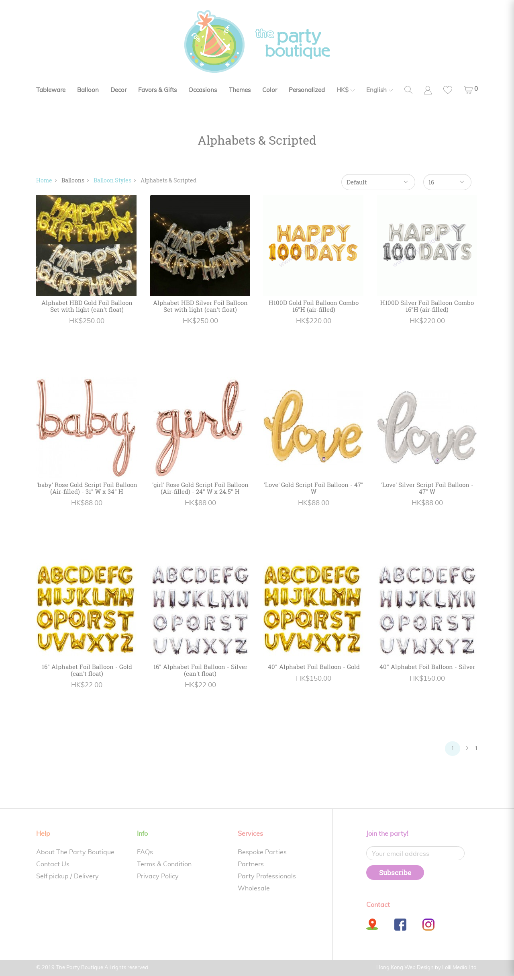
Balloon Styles (112, 180)
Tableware (50, 90)
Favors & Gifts (157, 90)
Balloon (88, 90)
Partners (251, 864)
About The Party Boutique (75, 852)
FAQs (145, 852)
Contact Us (52, 864)
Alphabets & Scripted (168, 180)
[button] (471, 90)
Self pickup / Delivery (67, 876)
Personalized (307, 90)
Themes (240, 90)
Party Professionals (267, 876)
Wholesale (254, 888)
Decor (118, 90)
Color (269, 90)
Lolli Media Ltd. (460, 967)
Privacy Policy (158, 876)
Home (44, 180)
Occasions (202, 90)
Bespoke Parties (262, 852)
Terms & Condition (164, 864)
